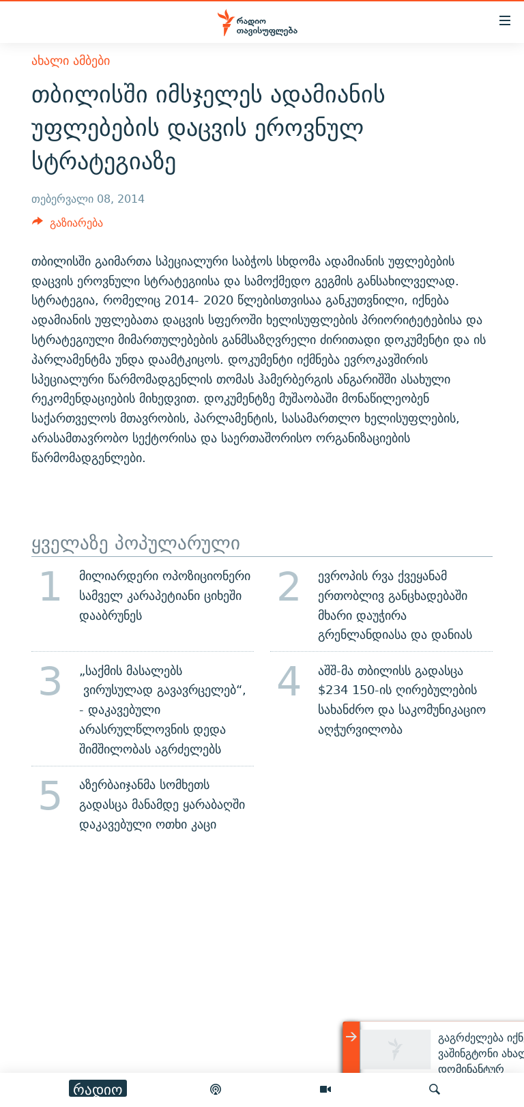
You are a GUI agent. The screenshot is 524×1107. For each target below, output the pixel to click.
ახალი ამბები (70, 60)
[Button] (67, 226)
